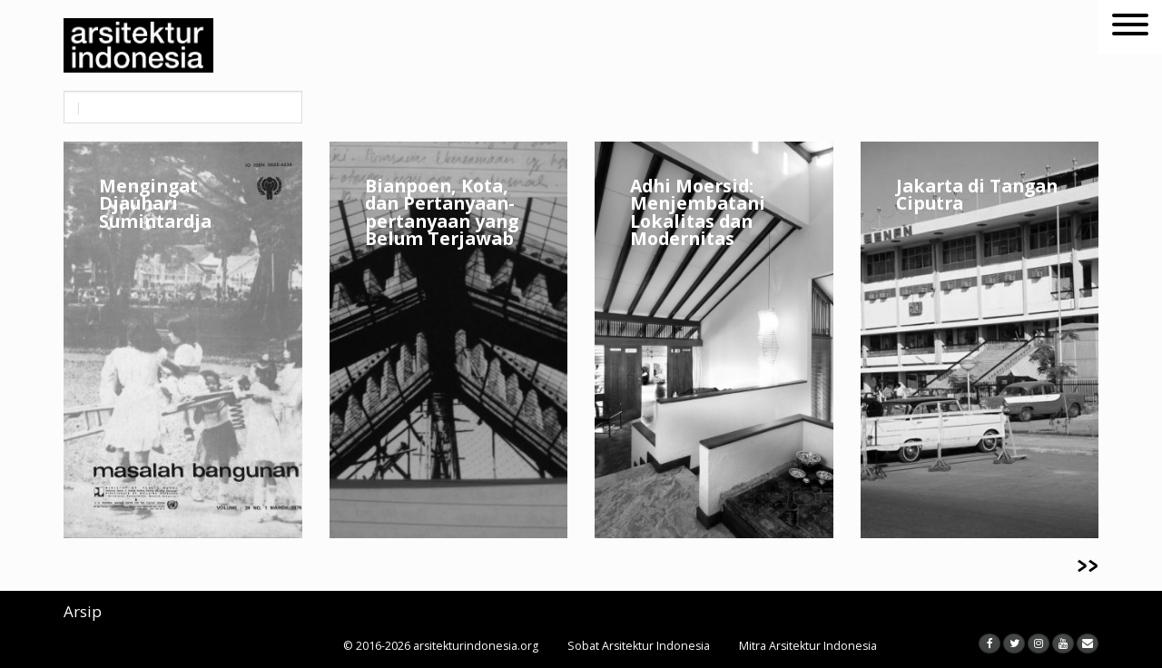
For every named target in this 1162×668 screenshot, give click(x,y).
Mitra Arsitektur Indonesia (808, 645)
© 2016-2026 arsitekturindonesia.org (440, 645)
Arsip (83, 611)
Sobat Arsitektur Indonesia (638, 645)
